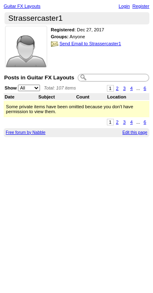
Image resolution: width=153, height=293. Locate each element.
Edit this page (134, 132)
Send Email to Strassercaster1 (90, 43)
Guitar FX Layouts (22, 6)
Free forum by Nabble (25, 132)
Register (140, 6)
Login (124, 6)
